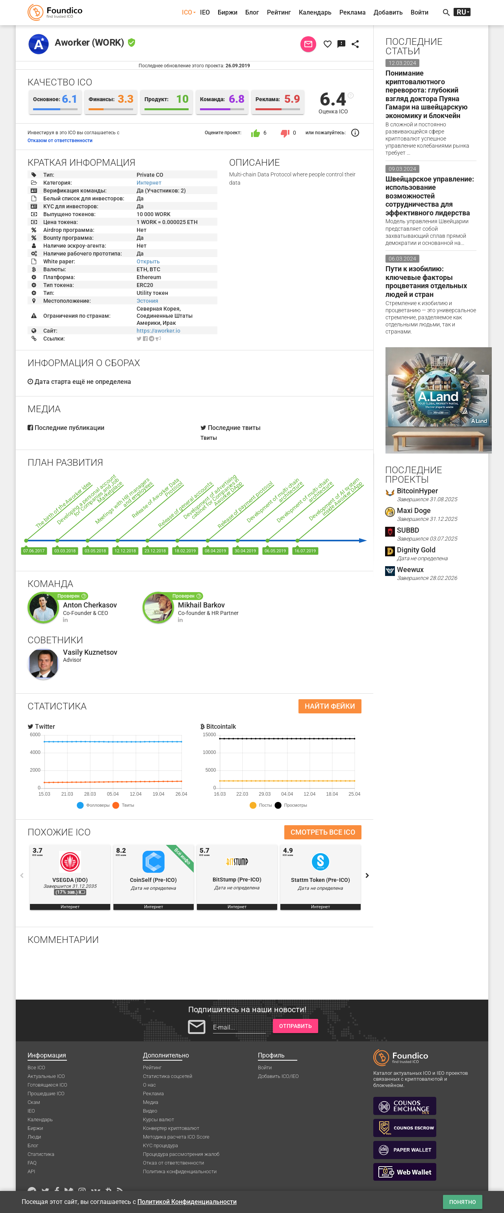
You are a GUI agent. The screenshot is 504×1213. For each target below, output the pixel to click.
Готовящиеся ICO (47, 1085)
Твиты (208, 438)
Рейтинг (279, 12)
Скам (34, 1102)
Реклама (352, 12)
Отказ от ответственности (173, 1163)
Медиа (150, 1102)
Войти (419, 12)
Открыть (148, 261)
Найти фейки (330, 706)
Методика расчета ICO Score (176, 1137)
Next (367, 876)
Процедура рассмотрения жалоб (181, 1154)
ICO (187, 12)
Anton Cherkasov (90, 605)
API (31, 1171)
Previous (22, 876)
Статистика (41, 1154)
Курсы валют (158, 1119)
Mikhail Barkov (201, 605)
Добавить (388, 12)
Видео (150, 1111)
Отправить (295, 1026)
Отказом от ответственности (60, 140)
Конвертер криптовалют (171, 1128)
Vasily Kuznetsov (90, 652)
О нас (149, 1085)
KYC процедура (160, 1145)
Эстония (147, 301)
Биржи (227, 12)
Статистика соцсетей (167, 1076)
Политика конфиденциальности (180, 1171)
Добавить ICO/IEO (278, 1076)
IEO (205, 12)
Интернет (149, 183)
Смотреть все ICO (323, 832)
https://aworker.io (158, 331)
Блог (252, 12)
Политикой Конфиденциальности (187, 1202)
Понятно (462, 1202)
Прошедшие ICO (46, 1093)
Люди (34, 1137)
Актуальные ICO (46, 1076)
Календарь (315, 12)
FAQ (32, 1163)
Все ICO (36, 1067)
